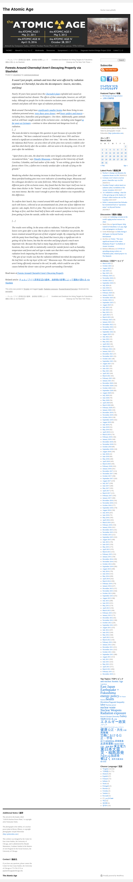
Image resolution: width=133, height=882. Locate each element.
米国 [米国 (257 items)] (109, 756)
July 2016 (106, 513)
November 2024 (108, 278)
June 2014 (106, 574)
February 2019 (107, 437)
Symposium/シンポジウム (68, 50)
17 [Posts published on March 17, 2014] (106, 156)
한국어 (105, 806)
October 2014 (107, 564)
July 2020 (106, 395)
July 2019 (106, 425)
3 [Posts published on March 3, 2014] (106, 150)
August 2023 (107, 305)
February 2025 (107, 276)
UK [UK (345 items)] (115, 719)
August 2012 (107, 628)
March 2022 (106, 346)
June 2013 (106, 603)
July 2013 (106, 601)
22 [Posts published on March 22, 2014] (125, 156)
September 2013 (108, 596)
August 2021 (107, 364)
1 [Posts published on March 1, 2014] (125, 146)
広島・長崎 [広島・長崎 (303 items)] (104, 747)
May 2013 (106, 606)
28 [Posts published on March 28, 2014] (122, 159)
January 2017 (107, 498)
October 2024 (107, 280)
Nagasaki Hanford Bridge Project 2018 (96, 50)
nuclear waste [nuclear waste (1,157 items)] (107, 707)
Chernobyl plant (53, 94)
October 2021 (107, 359)
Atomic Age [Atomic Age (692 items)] (117, 681)
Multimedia (39, 50)
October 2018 (107, 447)
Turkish (105, 793)
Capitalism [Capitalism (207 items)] (103, 684)
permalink (8, 291)
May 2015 (106, 547)
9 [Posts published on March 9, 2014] (102, 153)
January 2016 (107, 527)
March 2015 (106, 552)
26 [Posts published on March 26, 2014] (114, 159)
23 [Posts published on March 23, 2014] (102, 159)
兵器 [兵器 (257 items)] (124, 730)
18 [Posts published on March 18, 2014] (110, 156)
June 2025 (106, 271)
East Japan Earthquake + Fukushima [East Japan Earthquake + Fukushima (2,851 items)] (109, 690)
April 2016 (106, 520)
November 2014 (108, 562)
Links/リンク (118, 50)
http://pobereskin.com (116, 133)
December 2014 (108, 559)
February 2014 (107, 584)
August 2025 (107, 268)
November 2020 (108, 386)
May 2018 (106, 459)
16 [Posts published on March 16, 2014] (102, 156)
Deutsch (105, 774)
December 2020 (108, 383)
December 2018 (108, 442)
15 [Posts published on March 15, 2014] (125, 153)
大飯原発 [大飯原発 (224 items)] (117, 744)
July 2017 (106, 483)
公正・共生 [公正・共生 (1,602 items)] (115, 729)
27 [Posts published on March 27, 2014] (118, 159)
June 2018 (106, 456)
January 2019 (107, 439)
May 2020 (106, 400)
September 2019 (108, 420)
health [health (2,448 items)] (110, 699)
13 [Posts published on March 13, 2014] (118, 153)
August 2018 (107, 452)
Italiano (105, 781)
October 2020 (107, 388)
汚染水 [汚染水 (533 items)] (103, 756)
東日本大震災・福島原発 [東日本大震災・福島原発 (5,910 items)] (112, 751)
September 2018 (108, 449)
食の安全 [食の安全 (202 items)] (103, 761)
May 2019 (106, 430)
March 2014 (106, 581)
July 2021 (106, 366)
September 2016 (108, 508)
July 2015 (106, 542)
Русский (105, 796)
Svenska (105, 791)
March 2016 (106, 522)
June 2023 (106, 310)
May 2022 (106, 342)
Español (105, 776)
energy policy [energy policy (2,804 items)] (109, 696)
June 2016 (106, 515)
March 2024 (106, 290)
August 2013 (107, 598)
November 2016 (108, 503)
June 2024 (106, 288)
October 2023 (107, 300)
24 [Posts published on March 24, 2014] (106, 159)
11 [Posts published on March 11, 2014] (110, 153)
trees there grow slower (45, 113)
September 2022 (108, 332)
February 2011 (107, 671)
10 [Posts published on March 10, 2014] (106, 153)
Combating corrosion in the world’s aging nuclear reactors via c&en (115, 219)
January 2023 (107, 322)
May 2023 (106, 312)
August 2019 (107, 422)
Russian (105, 788)
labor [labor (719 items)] (102, 704)
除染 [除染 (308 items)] (121, 759)
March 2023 (106, 317)
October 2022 (107, 329)
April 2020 (106, 403)
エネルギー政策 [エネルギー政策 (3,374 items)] (113, 722)
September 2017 (108, 478)
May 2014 (106, 576)
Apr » (126, 166)
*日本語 (105, 771)
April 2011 (106, 667)
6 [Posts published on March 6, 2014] (117, 150)
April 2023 (106, 315)
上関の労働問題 (108, 98)
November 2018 (108, 444)
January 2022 (107, 351)
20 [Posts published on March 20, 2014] (118, 156)
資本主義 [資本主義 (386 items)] (115, 759)
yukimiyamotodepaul (31, 75)
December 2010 (108, 674)
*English (26, 289)
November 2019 (108, 415)
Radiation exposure (51, 289)
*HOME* (9, 50)
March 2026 (106, 263)
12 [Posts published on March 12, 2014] (114, 153)
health (41, 289)
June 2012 (106, 632)
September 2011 (108, 654)
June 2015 (106, 544)
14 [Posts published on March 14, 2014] (122, 153)
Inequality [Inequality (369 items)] (120, 702)
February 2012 (107, 642)
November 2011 (108, 650)
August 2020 (107, 393)
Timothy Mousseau (42, 159)
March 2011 (106, 669)
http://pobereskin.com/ (10, 834)
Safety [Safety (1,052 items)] (123, 716)
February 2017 (107, 496)
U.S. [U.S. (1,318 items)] (111, 719)
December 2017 (108, 471)
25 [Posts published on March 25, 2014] (110, 159)
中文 (104, 801)
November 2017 (108, 474)
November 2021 (108, 356)
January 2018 (107, 469)
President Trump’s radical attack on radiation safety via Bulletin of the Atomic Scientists (114, 187)
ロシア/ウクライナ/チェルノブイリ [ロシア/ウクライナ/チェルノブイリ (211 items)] (112, 727)
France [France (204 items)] (124, 696)
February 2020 (107, 408)
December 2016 (108, 500)
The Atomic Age (18, 9)
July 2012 (106, 630)
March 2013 (106, 610)
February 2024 (107, 293)
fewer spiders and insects (71, 113)
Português (106, 786)
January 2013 (107, 615)
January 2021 (107, 381)
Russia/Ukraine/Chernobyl (68, 289)
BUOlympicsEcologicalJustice (113, 96)
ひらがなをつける (109, 86)
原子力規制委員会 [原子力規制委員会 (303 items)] (107, 741)
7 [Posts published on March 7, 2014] (121, 150)
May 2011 (106, 664)
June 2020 (106, 398)
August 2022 (107, 334)
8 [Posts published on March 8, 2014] (125, 150)
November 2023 (108, 298)
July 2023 (106, 307)
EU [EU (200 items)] (120, 696)
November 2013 (108, 591)
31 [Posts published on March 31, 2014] (106, 163)
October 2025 (107, 266)
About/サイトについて (24, 50)
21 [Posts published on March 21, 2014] (122, 156)
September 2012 (108, 625)
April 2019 (106, 432)
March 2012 (106, 640)
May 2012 (106, 635)
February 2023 (107, 320)
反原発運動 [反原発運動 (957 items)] (106, 743)
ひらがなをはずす (109, 88)
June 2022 (106, 339)
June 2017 (106, 486)
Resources (51, 50)
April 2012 (106, 637)
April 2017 (106, 491)
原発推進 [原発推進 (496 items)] (119, 741)
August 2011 (107, 657)
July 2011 (106, 659)
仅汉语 (105, 803)
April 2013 (106, 608)
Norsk (105, 784)
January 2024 (107, 295)
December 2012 (108, 618)
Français (105, 779)
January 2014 (107, 586)
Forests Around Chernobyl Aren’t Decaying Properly (40, 273)
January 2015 (107, 557)
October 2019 (107, 417)
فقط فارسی (109, 798)
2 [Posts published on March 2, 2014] (102, 150)
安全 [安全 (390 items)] (122, 744)
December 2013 (108, 588)
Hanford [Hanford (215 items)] (102, 699)
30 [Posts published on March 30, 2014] (102, 163)
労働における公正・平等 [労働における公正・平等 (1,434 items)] (111, 737)
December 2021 (108, 354)
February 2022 (107, 349)
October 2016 (107, 505)
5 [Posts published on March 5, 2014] (114, 150)
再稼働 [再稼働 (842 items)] (104, 732)
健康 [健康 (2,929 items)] (103, 730)
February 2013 (107, 613)
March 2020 (106, 405)
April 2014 (106, 579)
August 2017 (107, 481)
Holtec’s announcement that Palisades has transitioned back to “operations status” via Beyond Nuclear (115, 204)
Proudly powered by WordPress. (113, 876)
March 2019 (106, 434)
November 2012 (108, 620)
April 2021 (106, 373)
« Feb (102, 166)
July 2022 (106, 337)
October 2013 (107, 593)
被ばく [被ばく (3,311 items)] (105, 758)
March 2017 (106, 493)
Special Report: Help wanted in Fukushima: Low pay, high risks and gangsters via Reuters (115, 226)
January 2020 (107, 410)
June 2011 (106, 662)
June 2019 (106, 427)
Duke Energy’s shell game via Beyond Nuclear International (115, 234)
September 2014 (108, 566)
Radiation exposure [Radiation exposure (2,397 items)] (113, 713)
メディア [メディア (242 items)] (103, 725)
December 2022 (108, 324)
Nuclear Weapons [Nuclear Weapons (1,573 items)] (110, 710)
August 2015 (107, 540)
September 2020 (108, 390)
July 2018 (106, 454)
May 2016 (106, 518)
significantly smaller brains (50, 110)
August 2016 (107, 510)
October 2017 (107, 476)
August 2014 (107, 569)
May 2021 (106, 371)
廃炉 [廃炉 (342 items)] (111, 747)
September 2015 (108, 537)
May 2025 (106, 273)
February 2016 (107, 525)
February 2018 (107, 466)
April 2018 (106, 461)
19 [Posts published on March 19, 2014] (114, 156)
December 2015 (108, 530)
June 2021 (106, 368)
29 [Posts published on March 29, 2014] (125, 159)
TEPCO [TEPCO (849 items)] (104, 719)
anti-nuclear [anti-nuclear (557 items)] (105, 681)
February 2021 (107, 378)
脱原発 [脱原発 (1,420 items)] (115, 755)
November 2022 (108, 327)
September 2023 (108, 302)
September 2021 (108, 361)
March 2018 (106, 464)
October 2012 (107, 623)
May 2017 (106, 488)
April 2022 (106, 344)
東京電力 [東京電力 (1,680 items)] (120, 746)
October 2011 (107, 652)
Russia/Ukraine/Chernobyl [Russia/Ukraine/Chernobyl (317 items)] (110, 716)
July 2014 (106, 571)
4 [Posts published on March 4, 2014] (110, 150)
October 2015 (107, 535)
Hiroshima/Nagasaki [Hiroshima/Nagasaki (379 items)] (108, 702)
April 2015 (106, 549)
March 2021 (106, 376)
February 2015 (107, 554)
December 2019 (108, 412)
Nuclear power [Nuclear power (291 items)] (111, 705)
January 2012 (107, 645)
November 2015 (108, 532)
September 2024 (108, 283)
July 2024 (106, 285)
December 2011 (108, 647)
